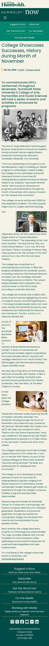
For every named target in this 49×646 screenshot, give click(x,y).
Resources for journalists (24, 600)
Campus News (33, 70)
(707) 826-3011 (24, 638)
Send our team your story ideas (24, 571)
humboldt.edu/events (13, 559)
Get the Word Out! (15, 31)
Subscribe (34, 24)
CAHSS (21, 70)
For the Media (36, 31)
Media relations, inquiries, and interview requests (24, 611)
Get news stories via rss (24, 580)
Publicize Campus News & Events (24, 590)
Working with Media (24, 38)
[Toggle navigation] (5, 17)
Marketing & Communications (24, 629)
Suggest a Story (18, 24)
